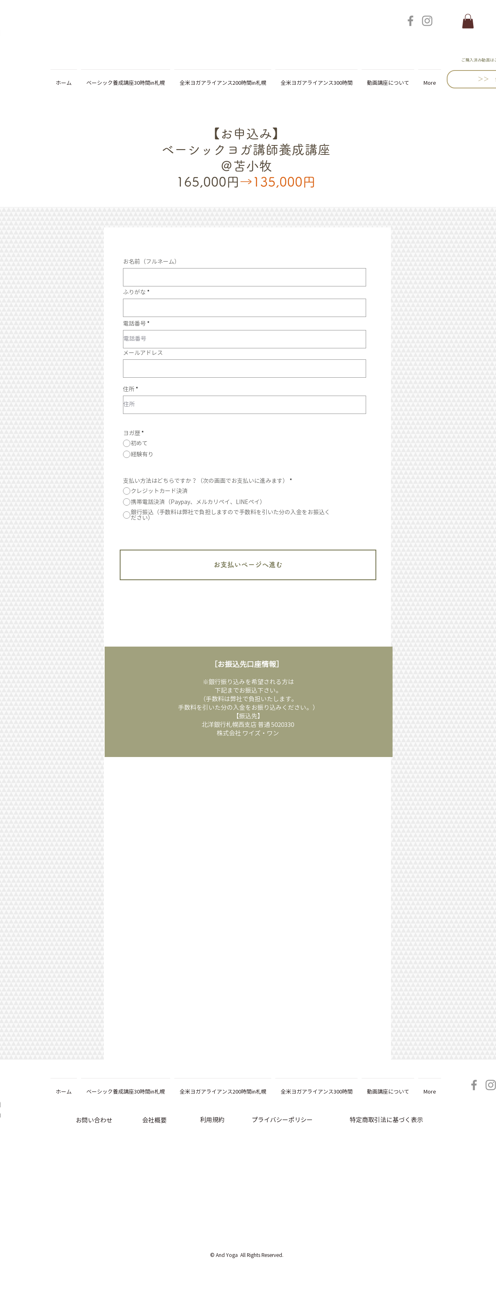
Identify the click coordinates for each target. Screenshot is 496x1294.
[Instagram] (427, 21)
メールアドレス (143, 353)
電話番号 (134, 323)
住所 (128, 389)
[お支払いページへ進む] (248, 565)
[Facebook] (410, 21)
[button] (468, 21)
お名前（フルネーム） (151, 261)
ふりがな (134, 292)
